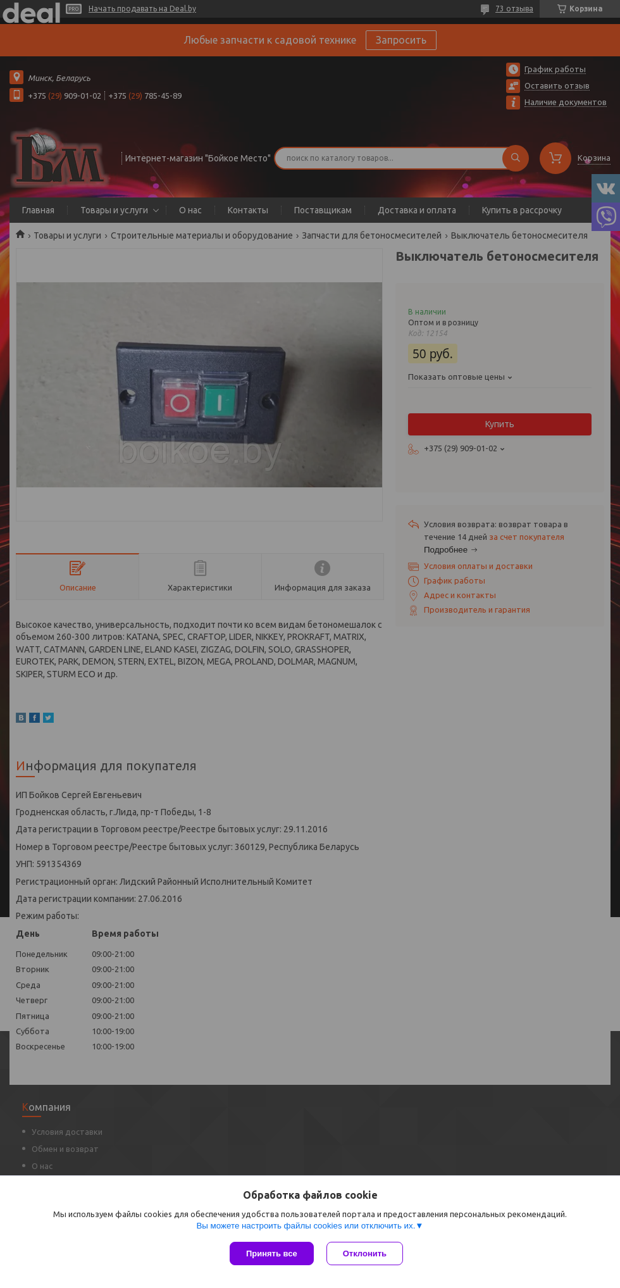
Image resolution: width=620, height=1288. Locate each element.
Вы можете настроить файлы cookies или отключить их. (305, 1225)
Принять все (271, 1253)
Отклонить (365, 1253)
